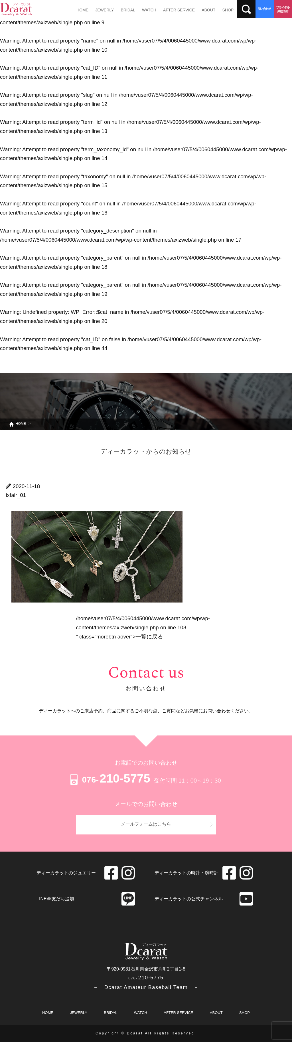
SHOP (223, 10)
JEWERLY (103, 10)
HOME (82, 10)
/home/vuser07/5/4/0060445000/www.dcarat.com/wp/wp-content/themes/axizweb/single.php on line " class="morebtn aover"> (143, 627)
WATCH (146, 10)
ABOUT (205, 10)
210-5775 (109, 778)
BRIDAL (126, 10)
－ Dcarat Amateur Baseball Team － (146, 988)
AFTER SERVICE (176, 10)
